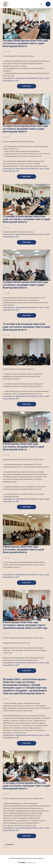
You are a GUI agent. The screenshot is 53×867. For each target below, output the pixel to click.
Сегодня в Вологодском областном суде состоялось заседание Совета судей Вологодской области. (25, 43)
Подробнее (26, 86)
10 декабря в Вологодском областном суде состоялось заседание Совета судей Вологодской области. (26, 219)
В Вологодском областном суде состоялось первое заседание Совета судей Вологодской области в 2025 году (25, 625)
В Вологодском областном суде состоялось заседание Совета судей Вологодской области (23, 447)
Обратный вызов (48, 4)
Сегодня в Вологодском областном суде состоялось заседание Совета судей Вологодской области (25, 129)
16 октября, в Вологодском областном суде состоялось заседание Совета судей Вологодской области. (26, 786)
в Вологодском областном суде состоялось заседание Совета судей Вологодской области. (23, 549)
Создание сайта (31, 862)
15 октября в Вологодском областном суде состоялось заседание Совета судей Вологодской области (26, 327)
